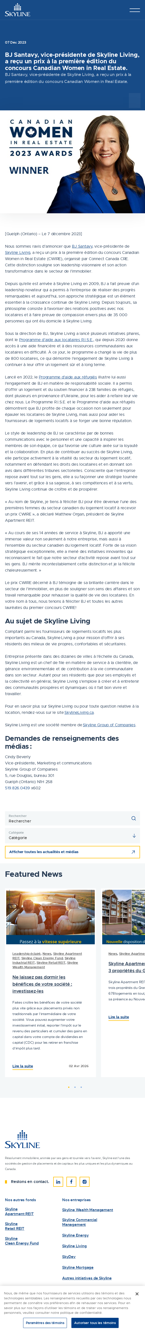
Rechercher (18, 816)
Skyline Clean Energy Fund (42, 958)
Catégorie (16, 832)
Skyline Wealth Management (87, 1210)
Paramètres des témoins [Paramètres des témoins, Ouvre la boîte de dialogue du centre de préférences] (45, 1324)
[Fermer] (137, 1295)
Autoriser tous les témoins (95, 1324)
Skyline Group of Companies (109, 725)
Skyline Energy (75, 1235)
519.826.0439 (17, 788)
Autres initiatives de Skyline (87, 1278)
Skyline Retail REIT (51, 963)
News (47, 954)
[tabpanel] (50, 982)
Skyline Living (17, 252)
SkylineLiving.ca (79, 712)
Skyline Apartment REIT (19, 1211)
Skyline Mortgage (78, 1267)
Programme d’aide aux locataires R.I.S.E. (56, 339)
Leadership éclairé (26, 954)
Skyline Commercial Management (79, 1222)
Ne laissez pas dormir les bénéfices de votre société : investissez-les (42, 984)
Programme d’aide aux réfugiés (68, 377)
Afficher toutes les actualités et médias (44, 851)
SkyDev (69, 1257)
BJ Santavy (82, 246)
